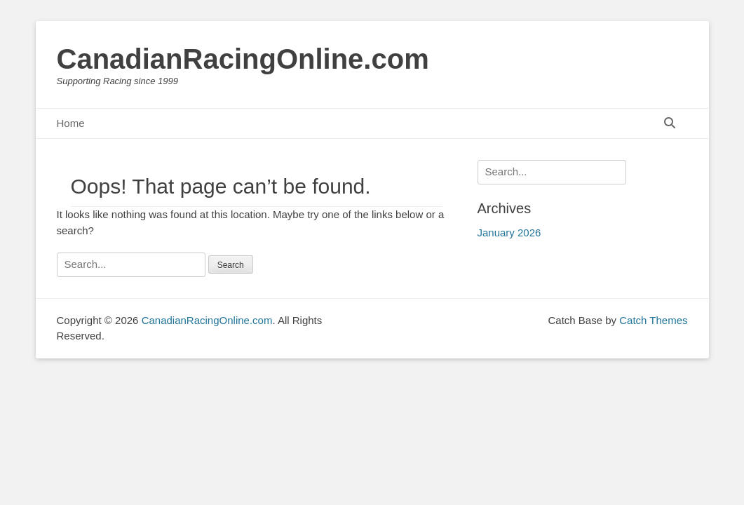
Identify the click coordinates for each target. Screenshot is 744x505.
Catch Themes (653, 320)
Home (71, 123)
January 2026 (509, 232)
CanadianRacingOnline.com (243, 58)
